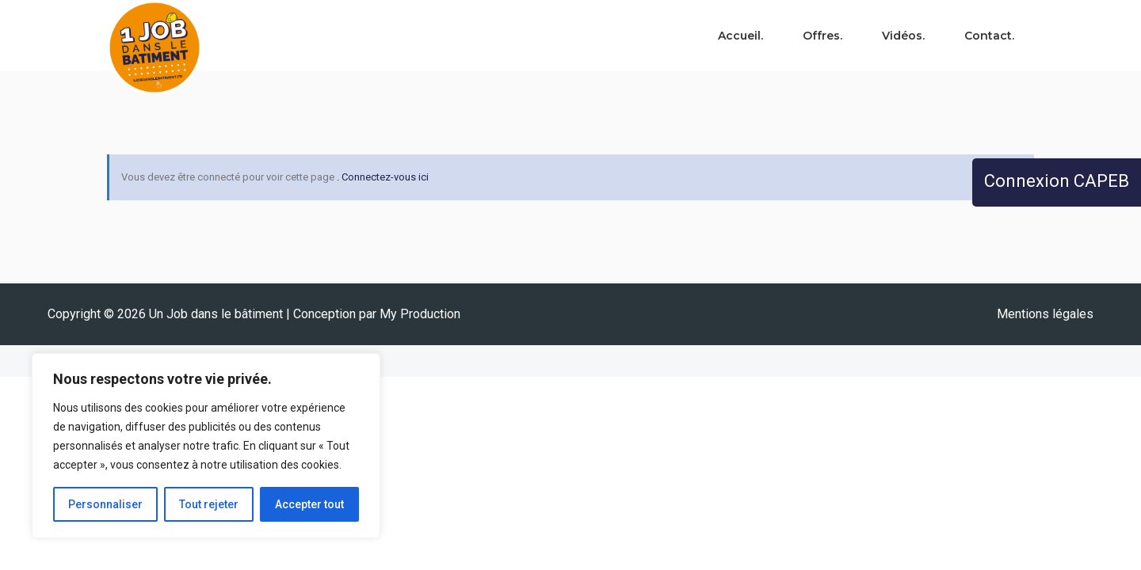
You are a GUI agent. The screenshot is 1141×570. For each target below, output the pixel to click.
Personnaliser (105, 504)
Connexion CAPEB (1056, 181)
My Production (420, 313)
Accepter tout (309, 504)
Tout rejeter (209, 504)
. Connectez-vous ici (383, 177)
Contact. (989, 35)
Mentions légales (1045, 313)
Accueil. (740, 35)
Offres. (822, 35)
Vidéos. (903, 35)
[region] (206, 445)
